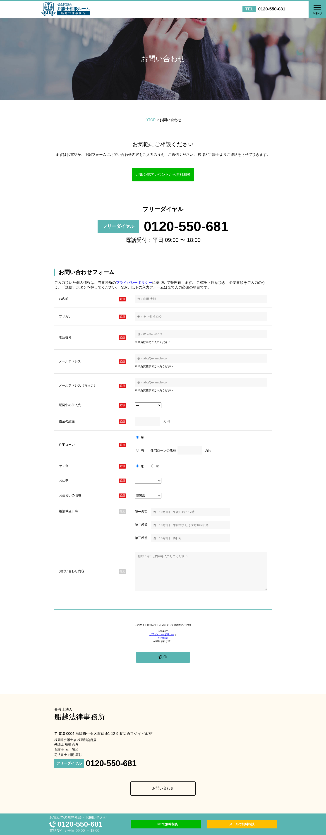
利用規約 (163, 644)
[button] (317, 9)
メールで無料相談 (241, 824)
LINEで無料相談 (166, 824)
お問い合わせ (163, 795)
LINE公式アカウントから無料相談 (163, 174)
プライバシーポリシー (134, 282)
